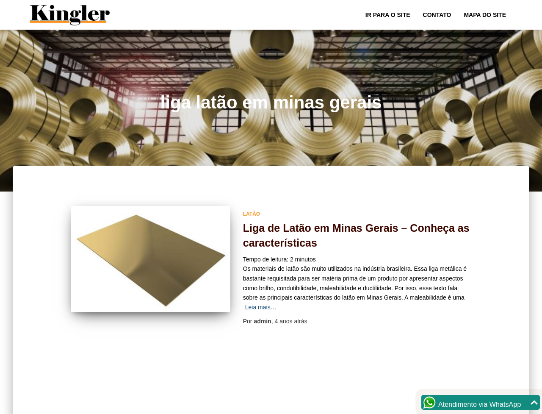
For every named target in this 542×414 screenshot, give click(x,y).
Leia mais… (261, 307)
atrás (290, 321)
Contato (437, 14)
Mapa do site (485, 14)
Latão (251, 214)
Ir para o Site (387, 14)
